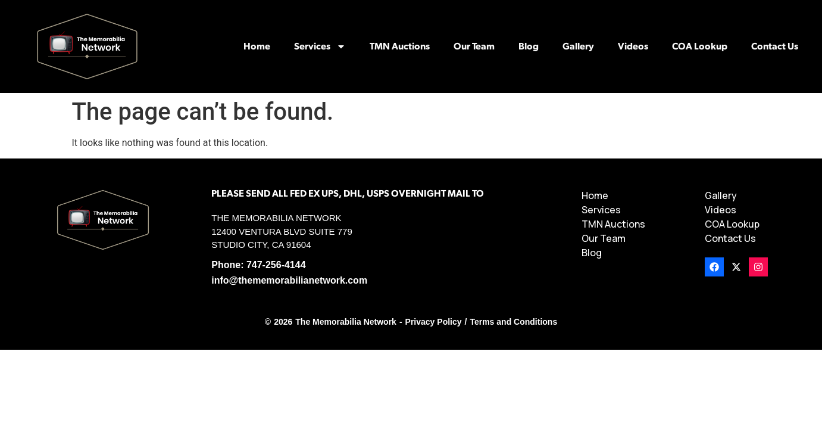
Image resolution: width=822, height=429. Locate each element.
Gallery (578, 46)
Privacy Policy (433, 322)
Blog (528, 46)
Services (320, 46)
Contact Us (774, 46)
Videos (633, 46)
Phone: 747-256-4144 (258, 265)
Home (256, 46)
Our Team (474, 46)
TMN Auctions (400, 46)
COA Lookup (699, 46)
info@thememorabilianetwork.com (289, 280)
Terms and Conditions (513, 322)
